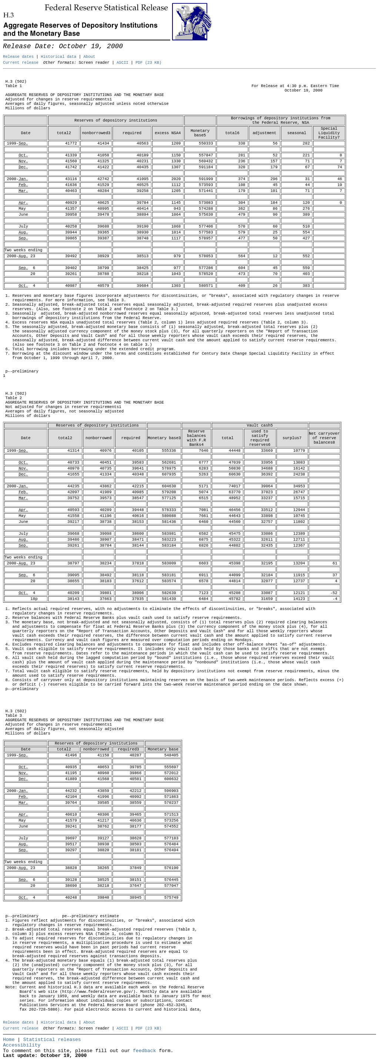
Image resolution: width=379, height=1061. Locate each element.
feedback (144, 1051)
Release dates (18, 56)
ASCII (122, 62)
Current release (20, 62)
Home (8, 1039)
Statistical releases (52, 1039)
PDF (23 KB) (148, 62)
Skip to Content (12, 41)
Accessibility (21, 1045)
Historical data (58, 56)
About (89, 56)
